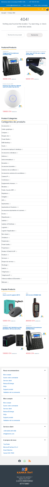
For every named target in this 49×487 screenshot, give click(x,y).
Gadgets (4, 197)
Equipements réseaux (8, 183)
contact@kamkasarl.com (13, 5)
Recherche (34, 35)
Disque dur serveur (7, 261)
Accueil (3, 13)
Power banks (6, 244)
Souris (3, 146)
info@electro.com (8, 434)
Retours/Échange (8, 383)
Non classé (5, 234)
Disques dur (5, 136)
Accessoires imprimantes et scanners (36, 51)
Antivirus (4, 156)
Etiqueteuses (5, 217)
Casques (4, 132)
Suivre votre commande (41, 5)
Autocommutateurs (7, 159)
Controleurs (5, 180)
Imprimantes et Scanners (9, 207)
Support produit (8, 389)
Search (39, 9)
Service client (7, 380)
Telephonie (6, 51)
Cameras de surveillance (9, 170)
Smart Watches (7, 450)
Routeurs (4, 254)
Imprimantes (5, 203)
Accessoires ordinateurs (9, 153)
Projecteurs (5, 248)
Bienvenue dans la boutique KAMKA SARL (13, 2)
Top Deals (6, 444)
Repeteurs (5, 193)
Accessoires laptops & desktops (11, 149)
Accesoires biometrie (8, 166)
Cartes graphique (7, 129)
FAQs (4, 386)
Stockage (5, 265)
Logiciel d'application (8, 231)
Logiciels (4, 227)
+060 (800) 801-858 (9, 431)
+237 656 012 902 (34, 2)
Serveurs (4, 258)
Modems (4, 186)
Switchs (4, 268)
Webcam (4, 282)
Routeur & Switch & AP (8, 251)
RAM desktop (6, 142)
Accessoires (5, 126)
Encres (4, 214)
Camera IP (5, 176)
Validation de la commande (11, 392)
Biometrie (4, 163)
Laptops (4, 220)
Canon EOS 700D (8, 453)
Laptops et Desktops (8, 224)
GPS (3, 200)
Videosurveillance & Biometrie (11, 278)
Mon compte (27, 5)
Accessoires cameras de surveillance (13, 173)
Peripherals (5, 241)
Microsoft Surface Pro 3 (10, 447)
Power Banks (6, 139)
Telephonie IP (6, 275)
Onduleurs (5, 237)
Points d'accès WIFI (8, 84)
